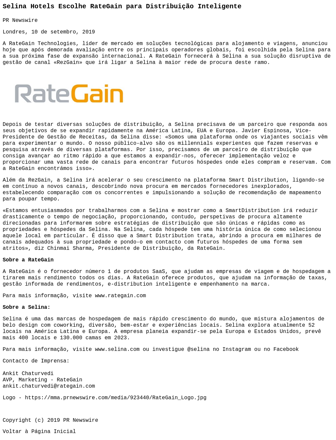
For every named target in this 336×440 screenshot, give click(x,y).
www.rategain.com (120, 296)
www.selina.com (117, 350)
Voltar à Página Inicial (39, 432)
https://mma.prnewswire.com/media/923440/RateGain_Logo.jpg (115, 398)
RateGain (21, 44)
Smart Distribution (257, 180)
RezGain (68, 63)
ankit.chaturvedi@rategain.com (49, 386)
